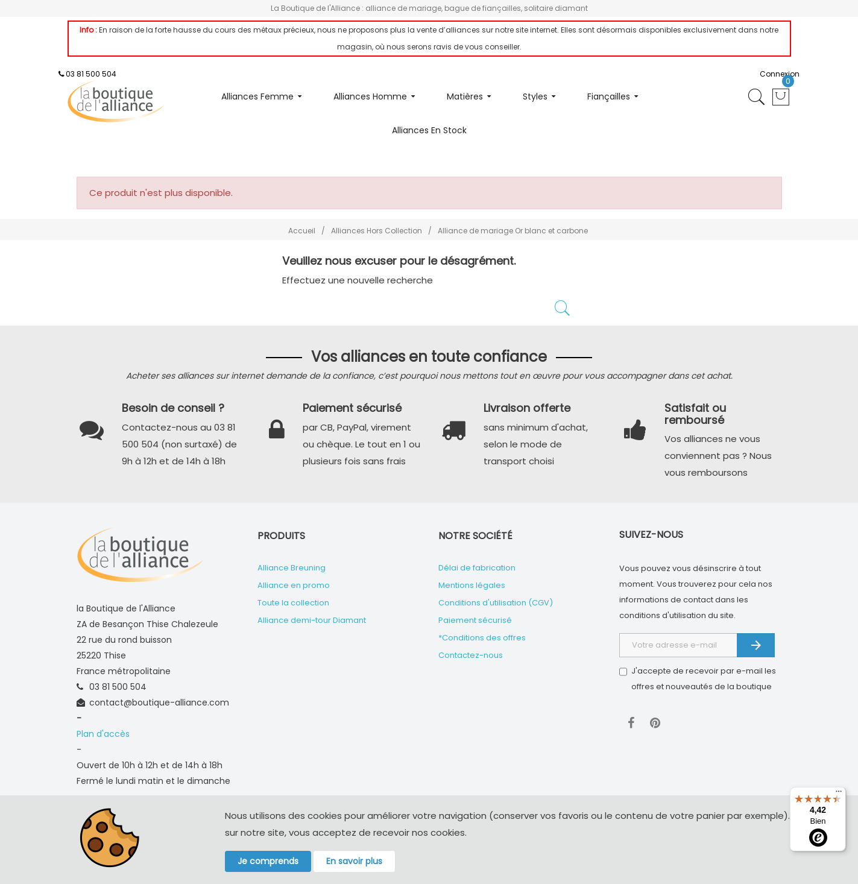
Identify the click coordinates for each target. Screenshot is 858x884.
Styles (535, 96)
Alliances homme (370, 96)
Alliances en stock (429, 130)
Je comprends (268, 861)
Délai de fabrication (477, 567)
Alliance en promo (293, 585)
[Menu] (838, 794)
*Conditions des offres (482, 637)
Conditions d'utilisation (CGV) (495, 602)
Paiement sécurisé (475, 620)
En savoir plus (354, 861)
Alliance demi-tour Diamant (311, 620)
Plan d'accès (103, 734)
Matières (465, 96)
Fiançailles (608, 96)
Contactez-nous (470, 655)
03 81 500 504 (91, 74)
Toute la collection (293, 602)
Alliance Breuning (291, 567)
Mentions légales (471, 585)
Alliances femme (257, 96)
